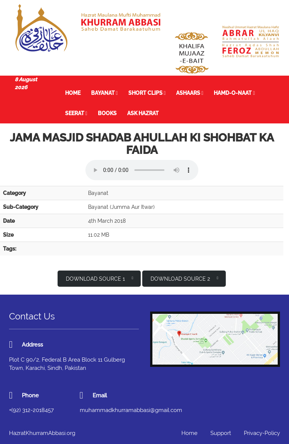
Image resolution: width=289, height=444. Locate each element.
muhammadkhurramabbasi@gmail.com (131, 410)
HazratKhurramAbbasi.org (42, 433)
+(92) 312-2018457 (31, 410)
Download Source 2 (184, 278)
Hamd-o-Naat (234, 93)
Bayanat (104, 93)
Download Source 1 (99, 278)
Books (107, 113)
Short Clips (147, 93)
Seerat (76, 113)
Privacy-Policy (262, 433)
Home (73, 93)
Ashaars (189, 93)
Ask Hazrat (143, 113)
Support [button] (220, 433)
